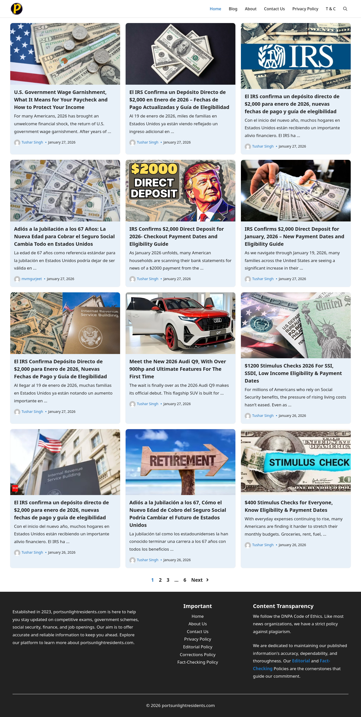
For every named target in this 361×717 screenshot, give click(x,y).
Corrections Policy (198, 654)
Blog (233, 9)
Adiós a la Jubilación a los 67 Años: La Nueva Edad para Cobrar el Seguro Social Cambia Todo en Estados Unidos (64, 236)
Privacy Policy (305, 9)
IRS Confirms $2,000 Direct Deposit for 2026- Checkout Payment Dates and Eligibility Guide (176, 236)
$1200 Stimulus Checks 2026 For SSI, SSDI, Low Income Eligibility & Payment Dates (293, 373)
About (250, 9)
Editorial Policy (197, 647)
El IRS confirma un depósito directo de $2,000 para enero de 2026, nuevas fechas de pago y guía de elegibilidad (292, 104)
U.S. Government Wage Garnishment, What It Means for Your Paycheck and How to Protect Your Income (61, 99)
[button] (345, 9)
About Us (198, 624)
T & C (331, 9)
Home (215, 9)
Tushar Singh (32, 142)
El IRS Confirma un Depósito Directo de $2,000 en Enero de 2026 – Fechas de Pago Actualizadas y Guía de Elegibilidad (179, 99)
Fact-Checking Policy (197, 662)
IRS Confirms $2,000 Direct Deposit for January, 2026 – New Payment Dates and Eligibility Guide (294, 236)
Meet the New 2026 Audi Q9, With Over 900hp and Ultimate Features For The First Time (177, 369)
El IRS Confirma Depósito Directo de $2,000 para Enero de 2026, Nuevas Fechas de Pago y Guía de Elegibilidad (60, 369)
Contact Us (274, 9)
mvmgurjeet (32, 278)
